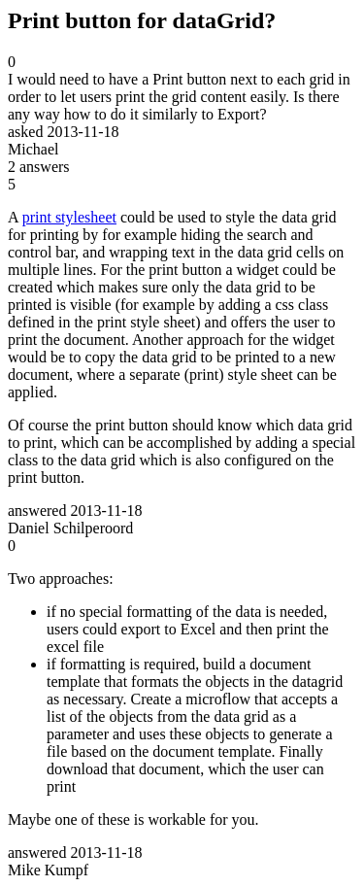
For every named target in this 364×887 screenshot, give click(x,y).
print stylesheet (69, 217)
